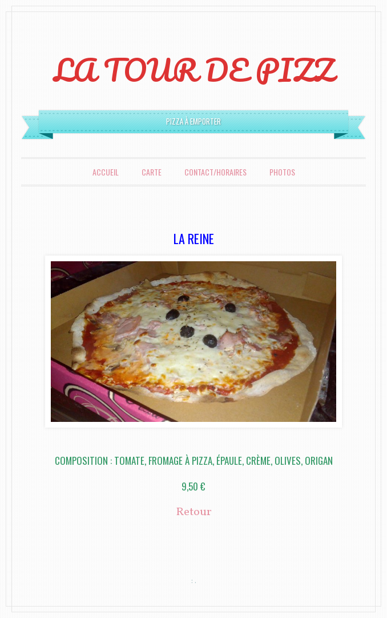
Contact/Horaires (215, 172)
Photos (282, 172)
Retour (194, 512)
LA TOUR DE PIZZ (194, 70)
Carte (152, 172)
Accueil (105, 172)
